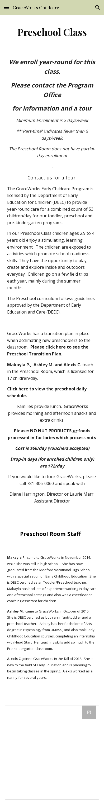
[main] (52, 31)
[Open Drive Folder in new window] (89, 712)
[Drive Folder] (52, 753)
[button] (6, 7)
